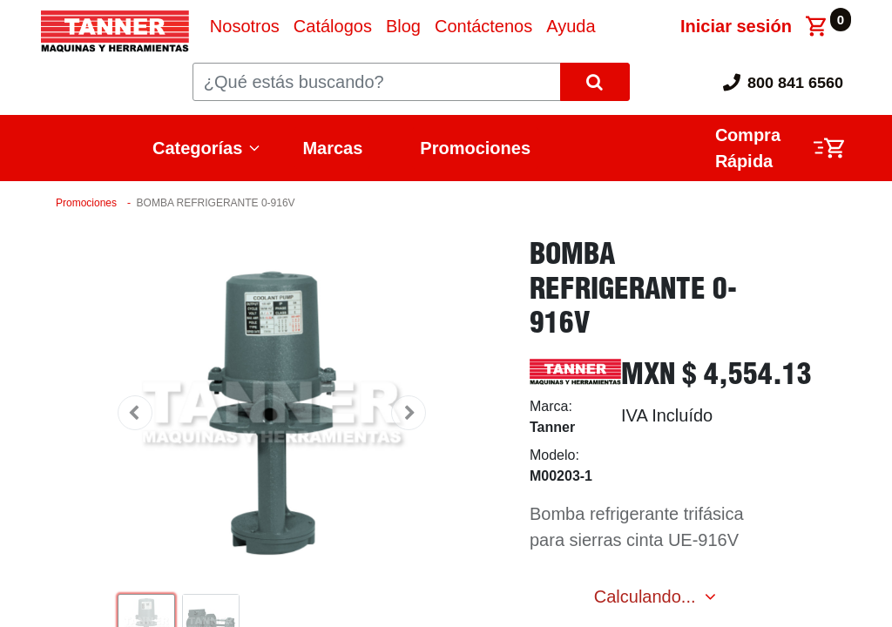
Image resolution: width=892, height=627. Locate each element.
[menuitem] (245, 26)
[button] (135, 413)
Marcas (332, 148)
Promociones (475, 148)
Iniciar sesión (736, 26)
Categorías (197, 148)
